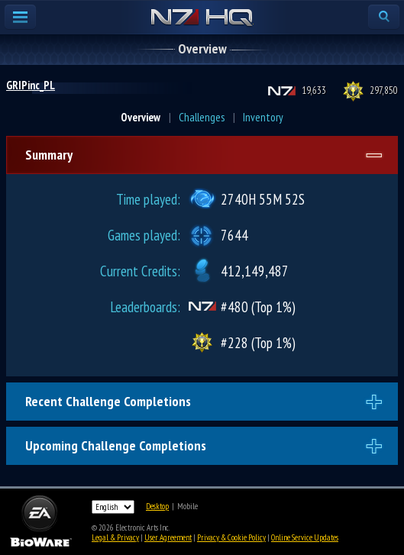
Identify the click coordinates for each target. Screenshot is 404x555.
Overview (140, 117)
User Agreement (168, 537)
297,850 (384, 90)
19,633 (314, 90)
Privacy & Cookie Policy (231, 537)
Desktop (157, 506)
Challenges (202, 117)
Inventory (263, 117)
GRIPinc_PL (30, 85)
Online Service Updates (304, 537)
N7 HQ (202, 18)
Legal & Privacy (115, 537)
